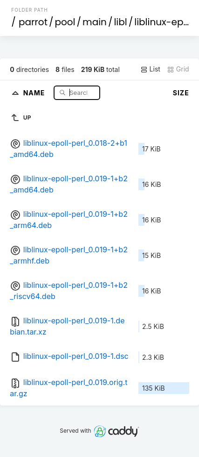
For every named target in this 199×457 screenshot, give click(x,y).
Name (35, 92)
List (150, 69)
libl (120, 22)
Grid (178, 69)
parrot (33, 22)
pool (65, 22)
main (94, 22)
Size (181, 93)
